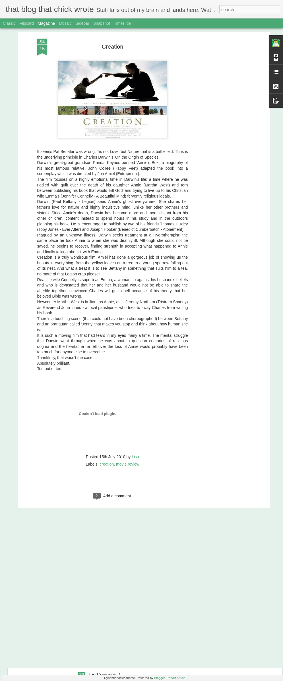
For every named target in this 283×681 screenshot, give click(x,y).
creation (107, 433)
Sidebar (82, 23)
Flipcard (27, 23)
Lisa (135, 425)
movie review (127, 433)
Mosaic (65, 23)
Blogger (159, 678)
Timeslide (122, 23)
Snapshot (101, 23)
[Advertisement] (219, 46)
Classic (9, 23)
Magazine (46, 23)
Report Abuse (175, 678)
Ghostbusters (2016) (108, 610)
